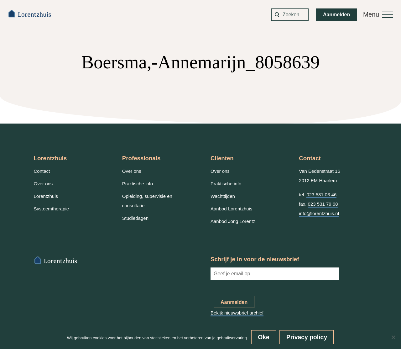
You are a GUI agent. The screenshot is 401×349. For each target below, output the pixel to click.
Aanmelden (336, 14)
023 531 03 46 (321, 194)
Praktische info (137, 183)
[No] (393, 337)
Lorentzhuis (46, 196)
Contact (42, 171)
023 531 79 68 (323, 204)
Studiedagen (135, 218)
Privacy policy (306, 337)
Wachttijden (223, 196)
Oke (263, 337)
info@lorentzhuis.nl (319, 213)
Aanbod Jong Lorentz (233, 221)
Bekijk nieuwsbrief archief (237, 312)
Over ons (43, 183)
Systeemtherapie (51, 208)
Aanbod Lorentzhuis (231, 208)
